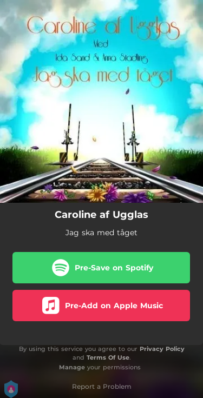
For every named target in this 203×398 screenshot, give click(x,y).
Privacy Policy (162, 349)
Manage (72, 367)
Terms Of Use (108, 357)
